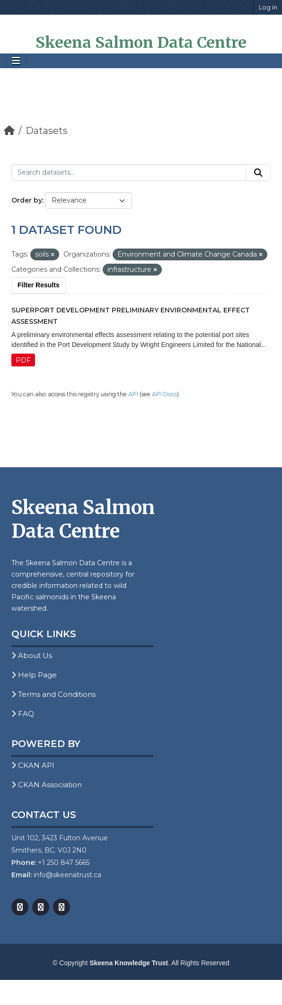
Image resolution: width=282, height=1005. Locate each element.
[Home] (9, 130)
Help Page (34, 674)
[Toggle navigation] (16, 60)
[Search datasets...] (129, 172)
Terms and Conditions (53, 694)
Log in (268, 7)
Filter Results (39, 285)
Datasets (47, 130)
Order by (26, 200)
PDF (23, 360)
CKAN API (32, 765)
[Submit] (258, 172)
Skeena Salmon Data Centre (141, 42)
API (133, 394)
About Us (31, 655)
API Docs (164, 394)
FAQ (22, 713)
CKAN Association (46, 784)
